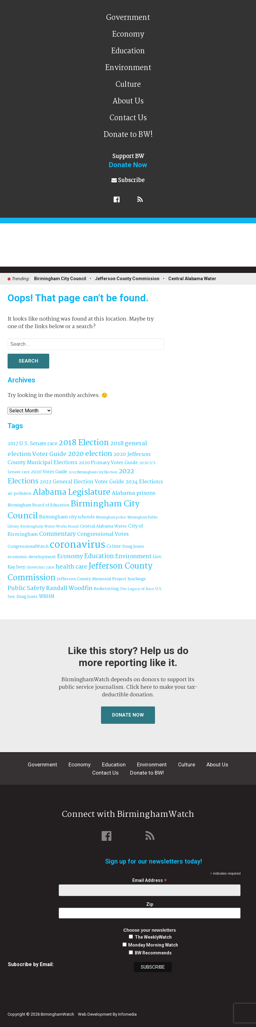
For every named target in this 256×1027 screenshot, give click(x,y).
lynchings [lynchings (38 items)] (137, 579)
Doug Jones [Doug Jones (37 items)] (133, 546)
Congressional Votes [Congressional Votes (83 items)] (103, 534)
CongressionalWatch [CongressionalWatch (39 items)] (28, 546)
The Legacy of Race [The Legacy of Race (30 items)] (137, 589)
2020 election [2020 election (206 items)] (90, 454)
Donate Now (128, 715)
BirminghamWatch (131, 247)
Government (128, 18)
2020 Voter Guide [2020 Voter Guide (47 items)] (49, 472)
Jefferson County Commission (127, 278)
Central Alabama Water (192, 278)
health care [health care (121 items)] (71, 567)
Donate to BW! (128, 135)
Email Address (149, 880)
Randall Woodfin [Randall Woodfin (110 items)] (69, 588)
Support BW (128, 160)
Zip (149, 904)
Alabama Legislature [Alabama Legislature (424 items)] (71, 492)
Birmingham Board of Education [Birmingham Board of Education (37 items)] (38, 505)
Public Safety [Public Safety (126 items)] (26, 588)
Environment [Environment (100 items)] (133, 556)
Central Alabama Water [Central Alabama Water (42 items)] (103, 526)
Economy (128, 34)
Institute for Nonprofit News (219, 1011)
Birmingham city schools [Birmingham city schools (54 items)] (67, 517)
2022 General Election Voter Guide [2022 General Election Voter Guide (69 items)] (82, 482)
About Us (128, 101)
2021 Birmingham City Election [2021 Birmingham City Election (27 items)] (92, 472)
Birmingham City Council (60, 278)
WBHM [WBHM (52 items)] (46, 596)
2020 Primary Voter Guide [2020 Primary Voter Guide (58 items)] (108, 463)
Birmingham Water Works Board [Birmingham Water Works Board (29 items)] (49, 526)
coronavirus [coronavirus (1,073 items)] (77, 545)
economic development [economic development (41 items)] (32, 557)
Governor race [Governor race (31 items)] (40, 567)
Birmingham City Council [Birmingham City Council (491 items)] (74, 510)
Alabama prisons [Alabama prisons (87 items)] (133, 493)
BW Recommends (153, 952)
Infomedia (127, 1014)
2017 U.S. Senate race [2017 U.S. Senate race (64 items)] (32, 444)
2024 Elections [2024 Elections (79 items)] (144, 482)
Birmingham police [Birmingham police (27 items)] (111, 517)
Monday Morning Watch (153, 944)
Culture (128, 85)
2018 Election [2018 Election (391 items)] (84, 443)
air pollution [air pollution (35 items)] (19, 494)
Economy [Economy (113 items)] (70, 556)
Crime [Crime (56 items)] (113, 546)
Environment (128, 68)
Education (128, 51)
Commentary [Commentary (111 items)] (57, 534)
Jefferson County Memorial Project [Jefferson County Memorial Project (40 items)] (91, 579)
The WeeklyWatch (153, 937)
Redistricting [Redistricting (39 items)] (106, 589)
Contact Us (128, 118)
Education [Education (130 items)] (99, 556)
